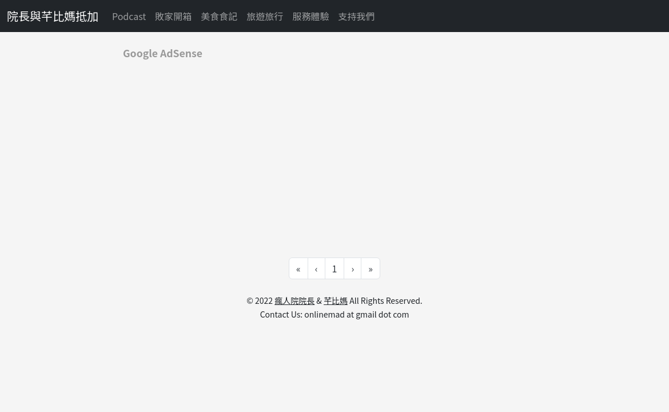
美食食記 (219, 16)
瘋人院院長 (294, 300)
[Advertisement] (334, 150)
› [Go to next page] (352, 268)
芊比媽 (336, 300)
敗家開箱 (173, 16)
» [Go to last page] (370, 268)
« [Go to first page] (298, 268)
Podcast (129, 16)
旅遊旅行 (264, 16)
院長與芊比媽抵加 (52, 15)
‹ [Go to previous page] (316, 268)
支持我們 (356, 16)
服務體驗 (310, 16)
